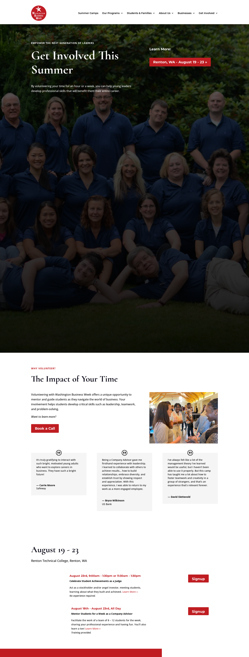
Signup (198, 579)
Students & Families (139, 13)
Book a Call (45, 428)
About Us (164, 13)
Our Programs (111, 13)
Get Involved (206, 13)
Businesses (184, 13)
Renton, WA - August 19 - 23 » (180, 62)
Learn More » (130, 591)
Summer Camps (88, 13)
